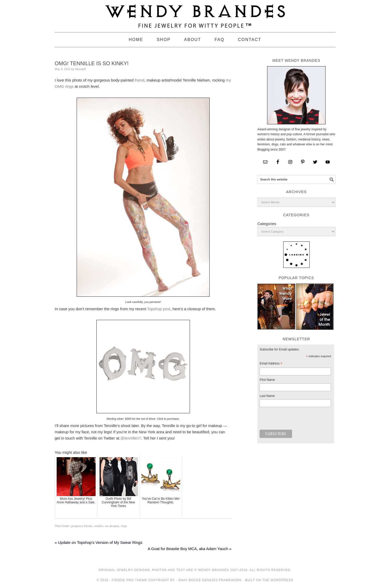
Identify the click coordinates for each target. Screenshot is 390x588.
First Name (267, 380)
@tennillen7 (130, 438)
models (98, 526)
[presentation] (299, 420)
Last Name (267, 396)
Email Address (271, 364)
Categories (266, 223)
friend (139, 80)
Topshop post (158, 309)
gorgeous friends (81, 526)
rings (124, 526)
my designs (112, 526)
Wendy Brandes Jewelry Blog (195, 13)
